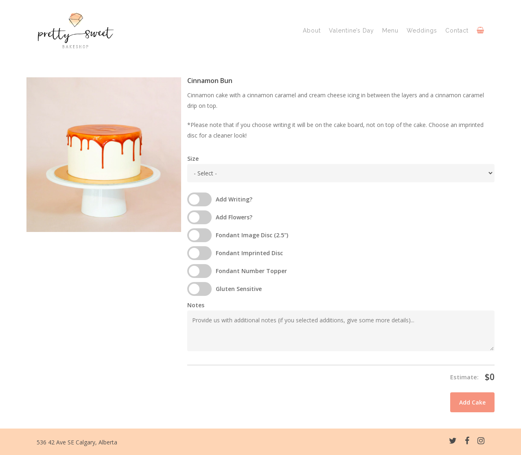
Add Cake (472, 402)
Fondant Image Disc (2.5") (252, 235)
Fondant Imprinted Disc (249, 253)
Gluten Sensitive (239, 289)
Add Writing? (234, 199)
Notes (195, 305)
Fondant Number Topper (251, 271)
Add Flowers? (234, 217)
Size (193, 158)
